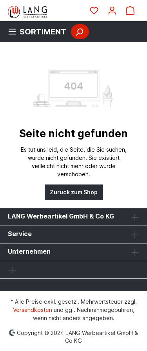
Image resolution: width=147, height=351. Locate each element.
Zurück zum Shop (74, 192)
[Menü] (39, 31)
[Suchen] (80, 31)
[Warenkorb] (130, 10)
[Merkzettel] (94, 10)
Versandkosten (32, 309)
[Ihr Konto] (112, 10)
